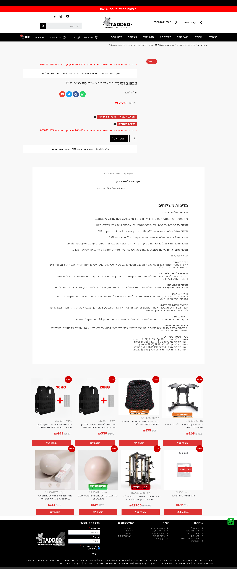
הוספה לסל (119, 138)
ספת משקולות (168, 563)
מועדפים (39, 37)
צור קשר (132, 37)
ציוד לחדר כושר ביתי (54, 560)
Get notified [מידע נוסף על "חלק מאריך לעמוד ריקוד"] (183, 512)
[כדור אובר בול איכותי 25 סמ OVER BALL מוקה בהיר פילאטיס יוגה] (55, 470)
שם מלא (95, 528)
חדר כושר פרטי (137, 560)
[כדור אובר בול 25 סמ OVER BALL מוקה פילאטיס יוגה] (98, 470)
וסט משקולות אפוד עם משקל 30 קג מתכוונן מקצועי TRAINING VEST (54, 426)
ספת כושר (87, 563)
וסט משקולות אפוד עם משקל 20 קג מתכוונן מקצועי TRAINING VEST (97, 426)
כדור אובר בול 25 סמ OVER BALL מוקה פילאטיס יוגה (98, 497)
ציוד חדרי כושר (65, 563)
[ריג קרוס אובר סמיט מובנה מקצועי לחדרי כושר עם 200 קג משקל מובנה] (141, 470)
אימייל (96, 537)
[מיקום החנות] (201, 22)
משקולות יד (124, 560)
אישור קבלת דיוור (90, 546)
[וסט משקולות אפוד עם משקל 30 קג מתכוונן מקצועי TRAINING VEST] (51, 398)
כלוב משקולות (111, 563)
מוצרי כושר (182, 37)
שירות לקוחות (55, 37)
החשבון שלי (89, 37)
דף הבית (213, 37)
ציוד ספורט (98, 563)
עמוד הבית (202, 45)
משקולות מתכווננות (88, 560)
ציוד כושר (163, 560)
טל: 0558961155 (164, 22)
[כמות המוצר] (133, 138)
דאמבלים (30, 560)
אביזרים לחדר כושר (189, 560)
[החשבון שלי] (96, 37)
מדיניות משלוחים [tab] (111, 173)
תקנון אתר (148, 37)
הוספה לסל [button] (182, 443)
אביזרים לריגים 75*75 (164, 45)
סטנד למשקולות (126, 563)
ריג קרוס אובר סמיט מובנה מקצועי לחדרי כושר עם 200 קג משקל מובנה (140, 498)
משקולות (77, 563)
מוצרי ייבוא (165, 37)
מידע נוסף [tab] (129, 173)
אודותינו (199, 37)
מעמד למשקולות (183, 563)
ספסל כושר (197, 563)
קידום (64, 73)
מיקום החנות (190, 22)
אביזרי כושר (174, 560)
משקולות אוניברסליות (107, 560)
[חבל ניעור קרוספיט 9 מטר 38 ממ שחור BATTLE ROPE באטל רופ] (138, 396)
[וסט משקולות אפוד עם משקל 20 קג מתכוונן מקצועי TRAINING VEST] (95, 398)
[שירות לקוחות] (64, 37)
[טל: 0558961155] (175, 22)
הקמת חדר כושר (206, 560)
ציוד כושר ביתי (151, 560)
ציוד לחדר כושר (71, 560)
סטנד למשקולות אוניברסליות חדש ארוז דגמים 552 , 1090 (184, 426)
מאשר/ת (92, 548)
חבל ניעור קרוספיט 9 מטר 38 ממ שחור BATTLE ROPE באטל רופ (140, 423)
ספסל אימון (208, 563)
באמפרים (40, 560)
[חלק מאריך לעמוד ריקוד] (183, 470)
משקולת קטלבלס (142, 563)
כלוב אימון (155, 563)
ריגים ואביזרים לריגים (186, 45)
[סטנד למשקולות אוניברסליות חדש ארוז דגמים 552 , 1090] (182, 398)
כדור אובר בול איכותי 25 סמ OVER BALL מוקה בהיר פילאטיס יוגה (55, 497)
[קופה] (78, 37)
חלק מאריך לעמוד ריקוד (183, 495)
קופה (73, 37)
